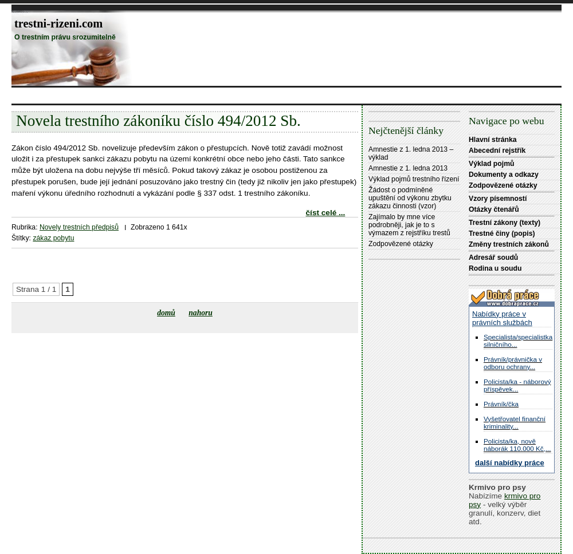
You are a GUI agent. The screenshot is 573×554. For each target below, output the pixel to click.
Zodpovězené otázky (400, 244)
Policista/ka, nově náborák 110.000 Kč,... (517, 444)
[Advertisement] (220, 95)
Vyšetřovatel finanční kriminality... (514, 422)
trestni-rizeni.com (58, 23)
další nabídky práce (509, 462)
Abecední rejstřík (497, 151)
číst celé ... (326, 212)
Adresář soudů (493, 258)
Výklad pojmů (492, 164)
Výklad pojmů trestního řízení (413, 179)
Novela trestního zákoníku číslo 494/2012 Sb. (158, 120)
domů (166, 312)
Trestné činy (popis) (502, 233)
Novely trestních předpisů (79, 227)
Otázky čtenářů (494, 209)
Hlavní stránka (493, 140)
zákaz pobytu (53, 238)
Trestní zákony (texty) (504, 223)
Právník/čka (501, 403)
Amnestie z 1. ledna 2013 (408, 168)
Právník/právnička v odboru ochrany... (513, 362)
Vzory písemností (498, 199)
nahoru (201, 312)
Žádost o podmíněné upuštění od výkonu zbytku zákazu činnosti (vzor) (410, 198)
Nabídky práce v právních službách (502, 318)
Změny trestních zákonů (509, 244)
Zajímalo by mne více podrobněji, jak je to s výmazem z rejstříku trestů (409, 225)
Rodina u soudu (495, 268)
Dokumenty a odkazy (504, 175)
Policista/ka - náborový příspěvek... (517, 385)
